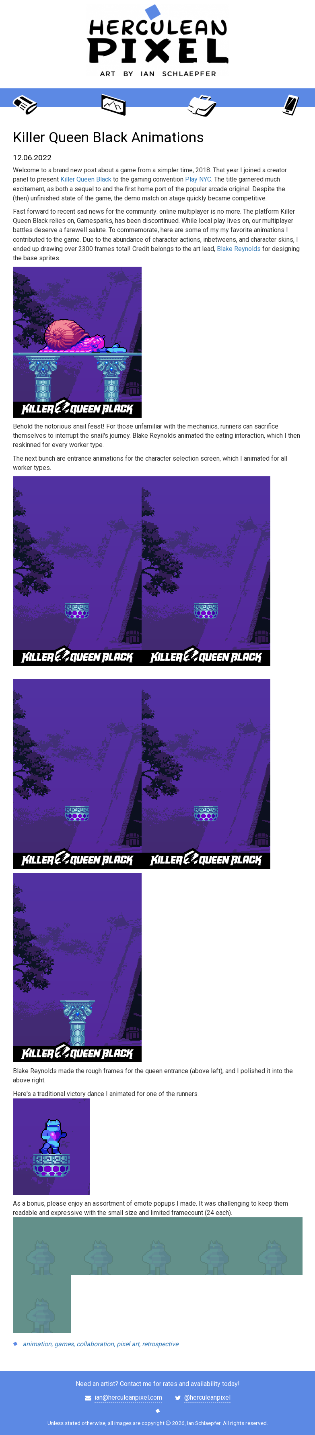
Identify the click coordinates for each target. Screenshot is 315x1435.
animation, (38, 1344)
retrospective (160, 1344)
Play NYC (198, 179)
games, (64, 1344)
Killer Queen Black (85, 179)
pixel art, (128, 1344)
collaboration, (95, 1344)
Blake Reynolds (239, 249)
